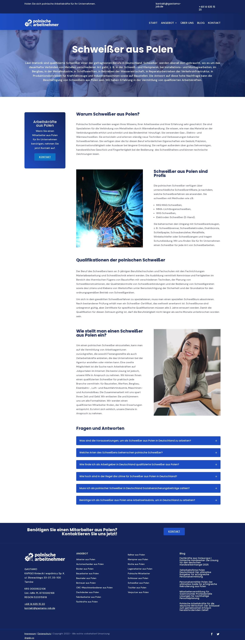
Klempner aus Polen (138, 559)
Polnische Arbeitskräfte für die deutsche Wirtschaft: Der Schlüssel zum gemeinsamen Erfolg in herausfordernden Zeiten (199, 607)
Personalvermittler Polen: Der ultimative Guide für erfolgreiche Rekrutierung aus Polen (198, 584)
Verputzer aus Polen (138, 592)
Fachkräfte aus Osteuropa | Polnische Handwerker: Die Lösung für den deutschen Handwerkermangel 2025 (199, 561)
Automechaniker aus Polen (90, 564)
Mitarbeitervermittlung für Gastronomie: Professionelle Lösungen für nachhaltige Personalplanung (196, 595)
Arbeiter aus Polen (85, 559)
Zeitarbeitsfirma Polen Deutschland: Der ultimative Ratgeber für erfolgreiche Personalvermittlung (195, 573)
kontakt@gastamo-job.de (39, 608)
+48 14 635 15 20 (34, 604)
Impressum (30, 633)
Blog (201, 23)
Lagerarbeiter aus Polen (140, 569)
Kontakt (214, 23)
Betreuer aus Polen (86, 583)
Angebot (167, 23)
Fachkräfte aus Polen (87, 602)
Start (153, 23)
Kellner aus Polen (136, 555)
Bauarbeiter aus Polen (87, 573)
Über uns (187, 23)
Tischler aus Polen (137, 587)
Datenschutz (44, 633)
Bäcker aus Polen (84, 569)
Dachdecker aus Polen (87, 592)
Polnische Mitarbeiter (139, 573)
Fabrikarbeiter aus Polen (88, 597)
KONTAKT (45, 157)
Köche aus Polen (136, 564)
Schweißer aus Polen (138, 583)
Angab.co (29, 637)
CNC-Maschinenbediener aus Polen (94, 587)
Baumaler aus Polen (86, 578)
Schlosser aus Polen (138, 578)
